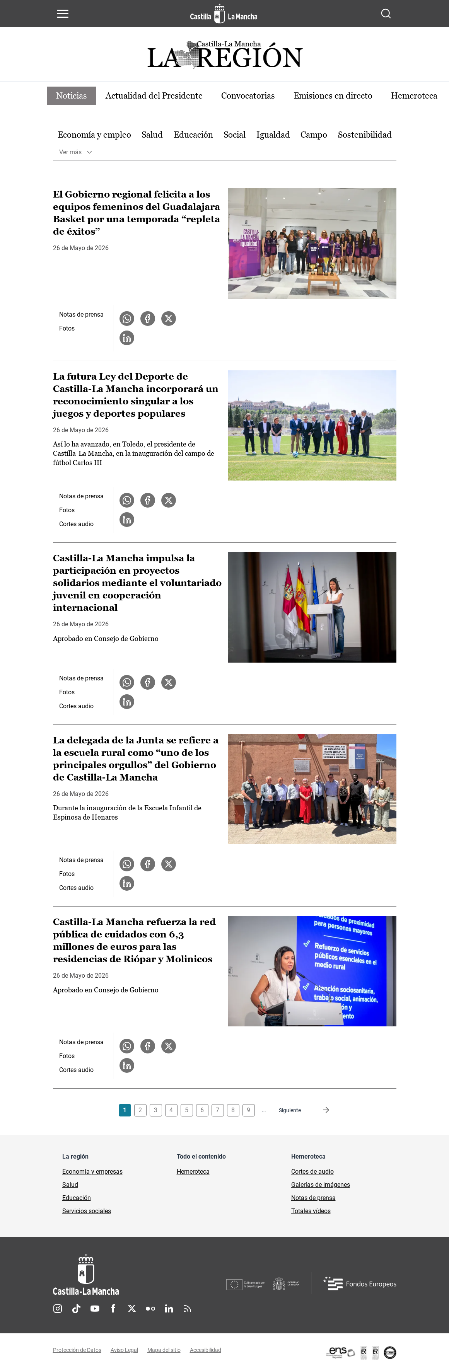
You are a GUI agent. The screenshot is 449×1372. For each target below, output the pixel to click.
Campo (313, 135)
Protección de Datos (77, 1350)
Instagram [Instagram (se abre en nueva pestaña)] (57, 1308)
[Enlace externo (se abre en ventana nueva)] (360, 1353)
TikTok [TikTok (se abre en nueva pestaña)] (76, 1308)
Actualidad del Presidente (154, 96)
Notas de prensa (81, 314)
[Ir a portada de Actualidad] (224, 57)
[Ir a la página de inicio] (223, 13)
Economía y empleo (94, 135)
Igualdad (273, 135)
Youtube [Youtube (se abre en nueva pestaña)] (94, 1308)
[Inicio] (139, 1274)
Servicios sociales (86, 1211)
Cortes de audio (312, 1171)
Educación (193, 135)
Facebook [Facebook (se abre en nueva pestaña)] (113, 1308)
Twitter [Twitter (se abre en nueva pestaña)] (132, 1308)
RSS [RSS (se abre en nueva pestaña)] (187, 1308)
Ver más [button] (70, 152)
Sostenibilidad (365, 135)
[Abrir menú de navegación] (62, 13)
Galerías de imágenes (320, 1184)
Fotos (67, 328)
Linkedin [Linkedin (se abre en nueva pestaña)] (169, 1308)
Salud (152, 135)
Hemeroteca (414, 96)
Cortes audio (76, 524)
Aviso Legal (124, 1350)
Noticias (71, 96)
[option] (94, 135)
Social (235, 135)
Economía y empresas (92, 1171)
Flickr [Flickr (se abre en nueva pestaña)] (150, 1308)
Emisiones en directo (333, 96)
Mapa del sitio (164, 1350)
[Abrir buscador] (386, 13)
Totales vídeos (311, 1211)
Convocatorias (248, 96)
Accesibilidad (205, 1350)
